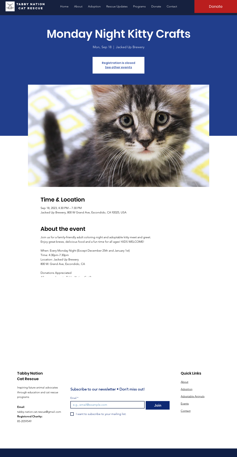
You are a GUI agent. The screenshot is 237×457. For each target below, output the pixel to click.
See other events (118, 67)
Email (74, 398)
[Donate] (215, 6)
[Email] (106, 404)
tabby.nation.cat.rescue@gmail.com (39, 411)
